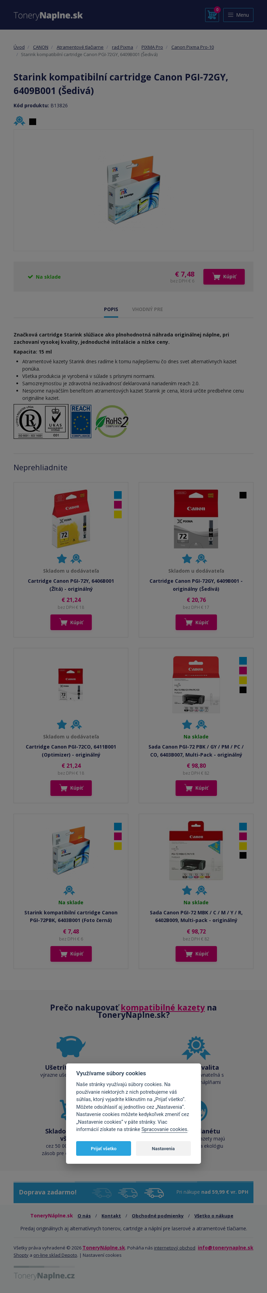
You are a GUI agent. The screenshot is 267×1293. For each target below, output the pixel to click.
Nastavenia (163, 1148)
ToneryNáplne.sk (103, 1247)
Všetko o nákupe (213, 1216)
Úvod (19, 47)
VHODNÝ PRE (147, 309)
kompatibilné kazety (163, 1007)
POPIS (111, 309)
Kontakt (111, 1216)
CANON (40, 47)
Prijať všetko (103, 1148)
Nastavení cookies (102, 1255)
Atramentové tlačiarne (80, 47)
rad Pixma (122, 47)
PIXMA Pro (152, 47)
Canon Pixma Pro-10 (192, 47)
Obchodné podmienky (158, 1216)
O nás (84, 1216)
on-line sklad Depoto (55, 1255)
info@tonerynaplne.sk (225, 1247)
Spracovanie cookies (164, 1129)
